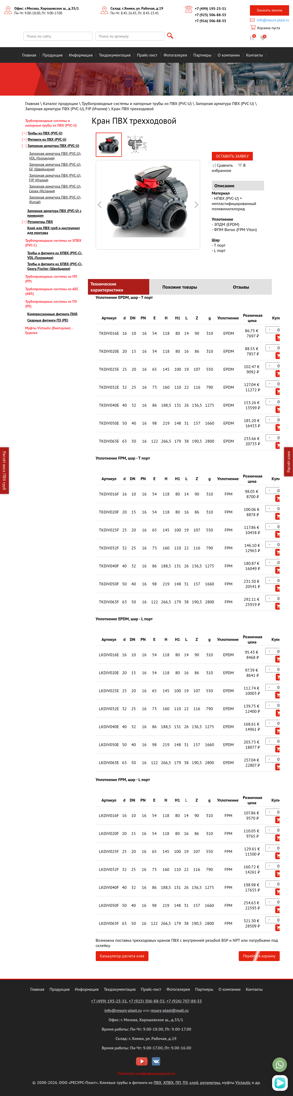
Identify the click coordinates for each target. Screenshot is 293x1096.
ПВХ (158, 1082)
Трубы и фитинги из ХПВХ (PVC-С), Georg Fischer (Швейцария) (54, 266)
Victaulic (243, 1082)
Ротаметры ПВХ (40, 221)
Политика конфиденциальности (146, 1073)
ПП (178, 1082)
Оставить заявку (232, 156)
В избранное (229, 168)
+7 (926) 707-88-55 (184, 1001)
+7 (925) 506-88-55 (210, 15)
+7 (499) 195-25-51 (210, 8)
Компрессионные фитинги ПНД (52, 314)
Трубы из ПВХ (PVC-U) (45, 133)
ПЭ (185, 1082)
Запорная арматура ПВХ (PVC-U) (224, 103)
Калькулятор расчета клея (122, 955)
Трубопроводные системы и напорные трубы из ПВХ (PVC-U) (137, 103)
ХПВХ (168, 1082)
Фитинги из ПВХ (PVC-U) (47, 139)
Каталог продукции (60, 103)
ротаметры (210, 1082)
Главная (32, 103)
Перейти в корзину (259, 955)
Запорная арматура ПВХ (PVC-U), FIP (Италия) (66, 108)
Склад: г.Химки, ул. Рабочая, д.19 (137, 8)
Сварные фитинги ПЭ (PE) (47, 320)
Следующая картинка (99, 204)
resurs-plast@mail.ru (170, 1010)
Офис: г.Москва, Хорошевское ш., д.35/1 (46, 8)
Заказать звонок (269, 10)
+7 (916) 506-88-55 (210, 20)
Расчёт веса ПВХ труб (4, 470)
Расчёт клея (288, 462)
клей (193, 1082)
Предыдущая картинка (196, 204)
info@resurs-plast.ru (273, 20)
